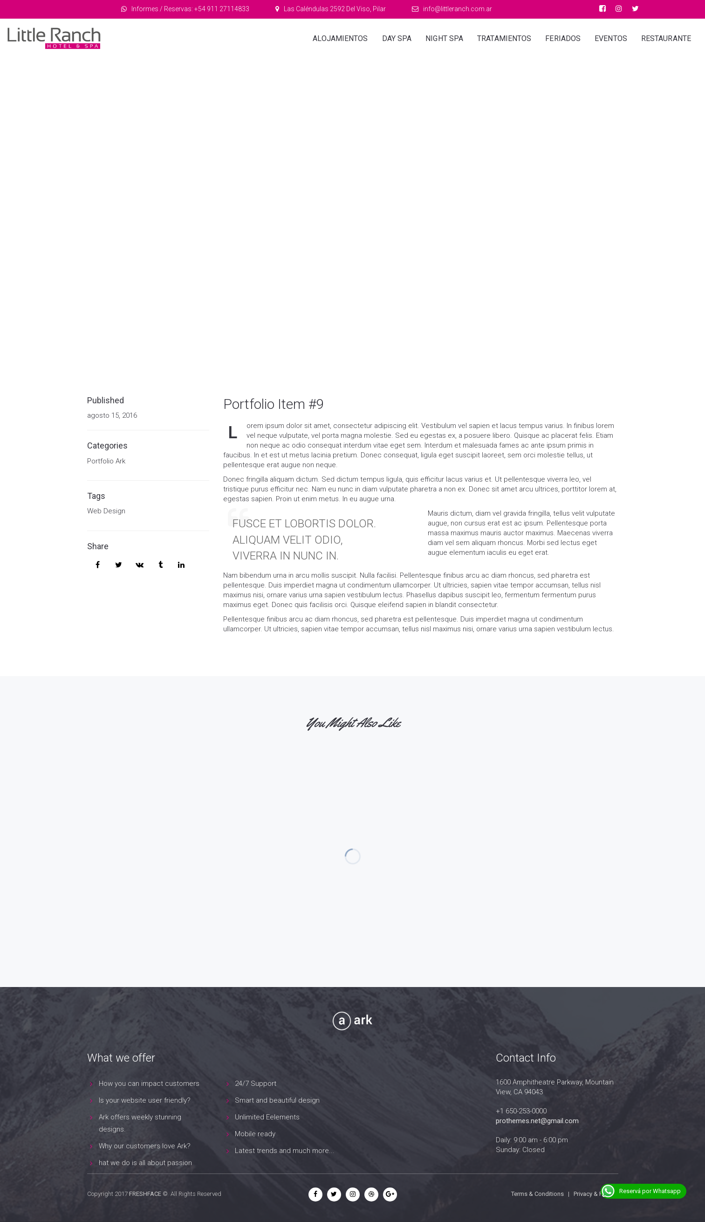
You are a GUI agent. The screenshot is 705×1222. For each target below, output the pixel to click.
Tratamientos (504, 38)
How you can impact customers (149, 1083)
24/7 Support (255, 1083)
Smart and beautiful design (277, 1100)
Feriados (563, 38)
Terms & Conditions (537, 1193)
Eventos (611, 38)
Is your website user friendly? (145, 1100)
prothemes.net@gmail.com (537, 1121)
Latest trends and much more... (285, 1150)
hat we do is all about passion (145, 1163)
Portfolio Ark (106, 461)
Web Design (106, 511)
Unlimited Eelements (267, 1117)
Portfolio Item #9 (273, 404)
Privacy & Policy (594, 1193)
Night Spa (444, 38)
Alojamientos (340, 38)
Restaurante (666, 38)
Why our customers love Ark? (145, 1146)
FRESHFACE (145, 1193)
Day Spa (397, 38)
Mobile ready (255, 1134)
